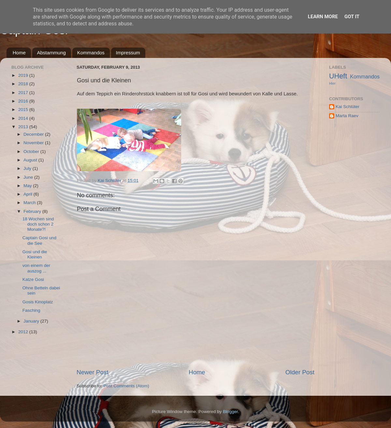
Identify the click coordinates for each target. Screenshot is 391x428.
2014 (23, 118)
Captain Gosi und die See (39, 240)
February (32, 211)
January (31, 321)
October (31, 151)
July (28, 168)
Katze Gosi (33, 279)
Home (19, 52)
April (28, 194)
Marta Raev (347, 115)
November (34, 142)
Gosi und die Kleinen (34, 254)
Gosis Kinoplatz (37, 301)
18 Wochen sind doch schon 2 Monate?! (38, 224)
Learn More (323, 17)
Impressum (128, 52)
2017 (23, 92)
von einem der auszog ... (36, 268)
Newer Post (93, 372)
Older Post (299, 372)
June (28, 177)
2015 (23, 109)
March (30, 202)
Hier (332, 83)
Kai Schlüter (347, 106)
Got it (351, 17)
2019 (23, 75)
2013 (23, 126)
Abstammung (51, 52)
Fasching (31, 310)
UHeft (338, 76)
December (34, 134)
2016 (23, 101)
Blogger (230, 411)
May (28, 185)
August (30, 160)
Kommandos (91, 52)
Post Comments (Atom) (126, 385)
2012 (23, 331)
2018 (23, 83)
